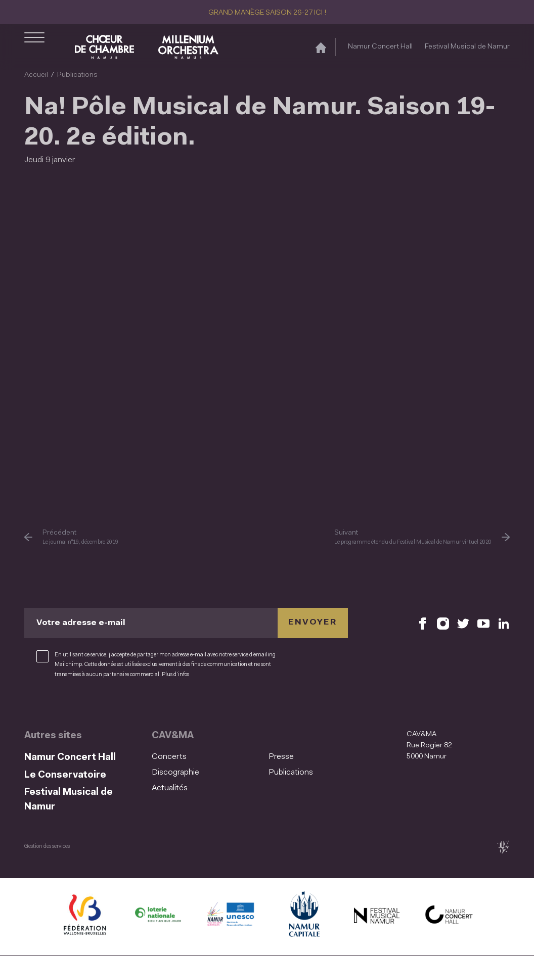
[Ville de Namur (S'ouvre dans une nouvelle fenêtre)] (303, 916)
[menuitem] (207, 757)
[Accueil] (321, 47)
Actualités (170, 788)
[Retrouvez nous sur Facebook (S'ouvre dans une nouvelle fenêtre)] (423, 623)
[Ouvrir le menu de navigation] (34, 47)
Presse (281, 757)
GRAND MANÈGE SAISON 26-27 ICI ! (267, 13)
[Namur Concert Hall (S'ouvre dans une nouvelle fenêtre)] (449, 916)
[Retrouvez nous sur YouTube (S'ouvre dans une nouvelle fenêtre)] (483, 623)
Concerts (169, 757)
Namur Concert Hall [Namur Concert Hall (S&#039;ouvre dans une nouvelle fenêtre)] (380, 47)
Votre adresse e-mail (80, 622)
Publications (77, 75)
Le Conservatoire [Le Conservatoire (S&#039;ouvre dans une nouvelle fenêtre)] (65, 775)
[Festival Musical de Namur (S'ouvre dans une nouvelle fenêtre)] (376, 916)
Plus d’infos (175, 675)
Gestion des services (47, 846)
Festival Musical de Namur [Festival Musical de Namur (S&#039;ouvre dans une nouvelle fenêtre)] (467, 47)
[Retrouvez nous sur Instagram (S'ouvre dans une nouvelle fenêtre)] (443, 623)
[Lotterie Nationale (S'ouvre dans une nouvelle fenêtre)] (158, 916)
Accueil (36, 75)
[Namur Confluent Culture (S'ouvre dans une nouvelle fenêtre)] (230, 916)
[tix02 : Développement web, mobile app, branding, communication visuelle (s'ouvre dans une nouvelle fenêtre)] (503, 847)
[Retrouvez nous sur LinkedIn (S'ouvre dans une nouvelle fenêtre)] (504, 623)
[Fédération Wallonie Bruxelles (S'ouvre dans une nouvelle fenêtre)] (85, 916)
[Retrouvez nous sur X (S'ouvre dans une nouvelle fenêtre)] (463, 623)
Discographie (175, 773)
